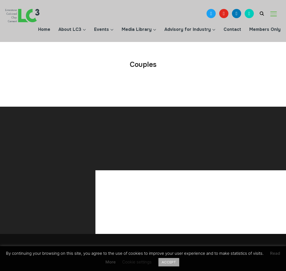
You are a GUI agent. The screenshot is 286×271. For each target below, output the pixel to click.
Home (44, 29)
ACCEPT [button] (169, 262)
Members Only (265, 29)
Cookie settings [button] (137, 262)
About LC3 (69, 29)
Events (101, 29)
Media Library (137, 29)
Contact (232, 29)
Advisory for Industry (187, 29)
